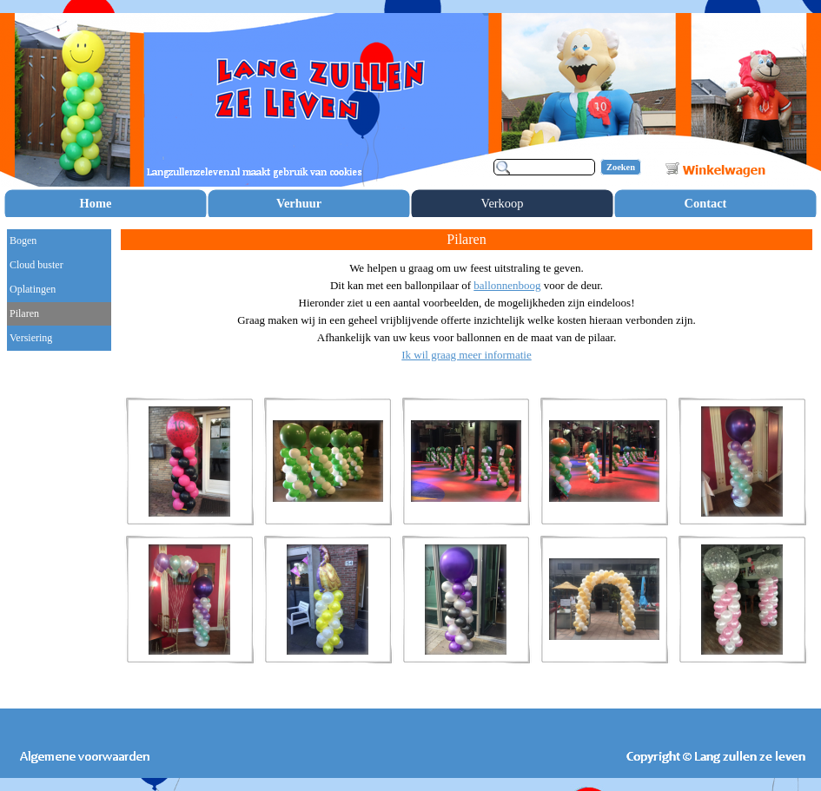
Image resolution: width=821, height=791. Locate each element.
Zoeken (620, 167)
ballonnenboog (506, 285)
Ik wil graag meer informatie (466, 354)
